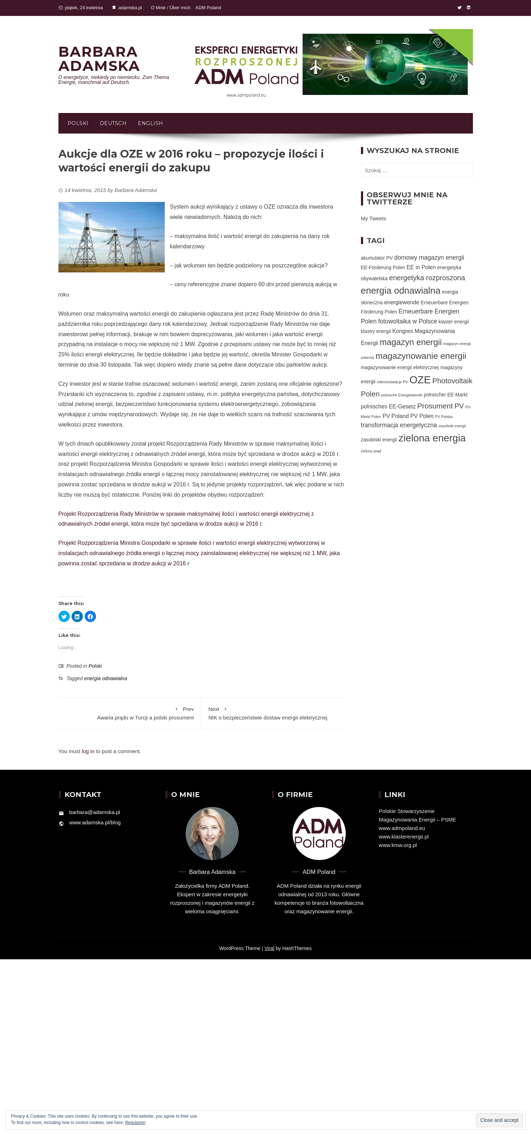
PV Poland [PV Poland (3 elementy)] (396, 416)
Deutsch (113, 123)
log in (88, 751)
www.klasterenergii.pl (404, 837)
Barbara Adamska (99, 58)
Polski (78, 123)
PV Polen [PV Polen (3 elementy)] (422, 416)
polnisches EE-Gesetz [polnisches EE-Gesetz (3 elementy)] (388, 406)
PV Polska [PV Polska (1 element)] (443, 416)
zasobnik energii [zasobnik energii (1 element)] (452, 426)
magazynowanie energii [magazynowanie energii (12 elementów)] (420, 356)
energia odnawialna (105, 678)
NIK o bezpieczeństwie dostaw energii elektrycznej (272, 713)
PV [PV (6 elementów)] (459, 406)
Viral (270, 948)
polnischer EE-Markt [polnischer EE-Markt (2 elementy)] (446, 394)
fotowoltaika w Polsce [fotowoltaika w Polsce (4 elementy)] (407, 321)
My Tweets (373, 218)
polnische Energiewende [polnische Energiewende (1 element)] (401, 395)
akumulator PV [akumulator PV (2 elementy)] (377, 258)
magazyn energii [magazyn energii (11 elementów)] (411, 342)
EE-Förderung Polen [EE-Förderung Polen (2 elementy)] (383, 267)
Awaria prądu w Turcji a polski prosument (130, 713)
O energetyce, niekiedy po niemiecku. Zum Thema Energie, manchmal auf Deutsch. (113, 79)
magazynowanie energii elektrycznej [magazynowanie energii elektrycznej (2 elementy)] (400, 367)
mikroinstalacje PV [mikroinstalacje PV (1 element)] (392, 382)
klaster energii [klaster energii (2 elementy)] (454, 321)
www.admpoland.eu (402, 828)
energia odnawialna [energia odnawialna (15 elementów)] (401, 290)
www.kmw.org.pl (398, 845)
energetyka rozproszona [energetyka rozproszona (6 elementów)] (427, 278)
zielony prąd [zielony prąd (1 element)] (371, 451)
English (150, 123)
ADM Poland (208, 7)
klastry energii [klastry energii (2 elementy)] (376, 331)
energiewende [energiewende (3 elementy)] (401, 302)
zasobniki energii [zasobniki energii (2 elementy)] (379, 439)
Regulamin (135, 1122)
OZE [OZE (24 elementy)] (420, 379)
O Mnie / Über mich (171, 7)
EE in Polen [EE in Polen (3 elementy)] (421, 267)
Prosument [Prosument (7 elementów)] (435, 406)
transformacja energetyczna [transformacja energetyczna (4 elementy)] (399, 425)
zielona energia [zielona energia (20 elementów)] (432, 438)
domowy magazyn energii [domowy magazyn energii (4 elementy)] (429, 257)
